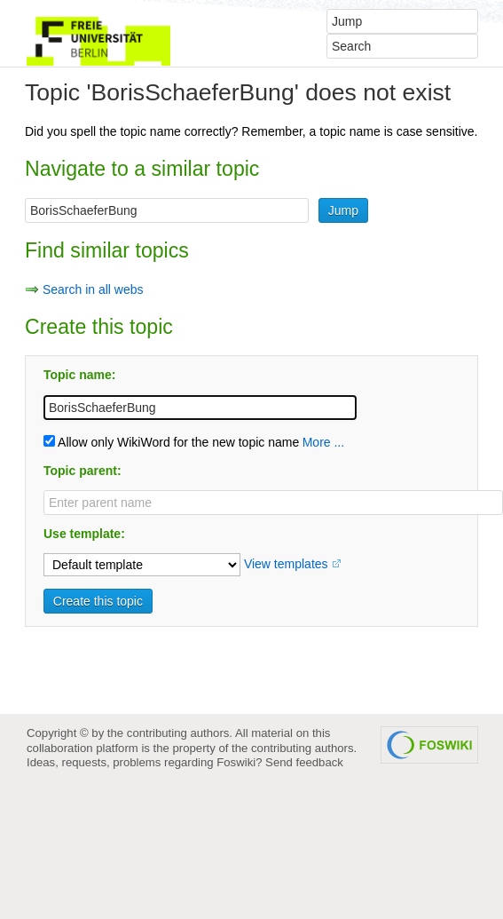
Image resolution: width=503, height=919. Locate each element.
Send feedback (304, 762)
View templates (286, 564)
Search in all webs (93, 289)
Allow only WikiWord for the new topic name (171, 442)
